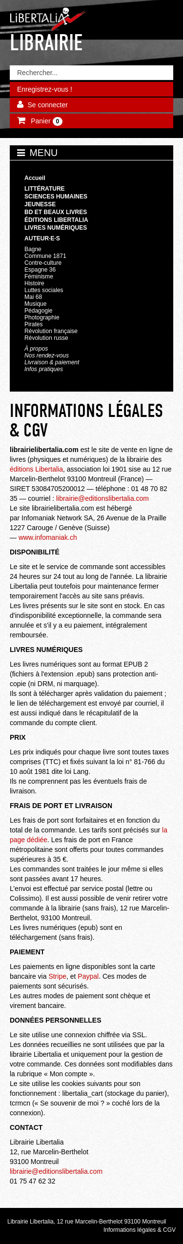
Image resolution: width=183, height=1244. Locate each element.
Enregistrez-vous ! (44, 89)
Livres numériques (55, 228)
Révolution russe (46, 338)
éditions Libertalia (36, 469)
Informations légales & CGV (139, 1229)
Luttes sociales (43, 290)
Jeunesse (40, 204)
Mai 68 (33, 297)
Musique (35, 304)
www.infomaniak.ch (48, 537)
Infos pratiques (43, 369)
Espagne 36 (40, 270)
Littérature (44, 189)
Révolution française (51, 331)
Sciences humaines (55, 196)
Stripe (56, 976)
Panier (45, 121)
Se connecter (47, 105)
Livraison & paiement (51, 362)
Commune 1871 (45, 256)
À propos (36, 349)
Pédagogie (38, 311)
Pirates (33, 324)
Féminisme (38, 276)
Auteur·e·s (42, 238)
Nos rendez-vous (46, 355)
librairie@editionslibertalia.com (102, 498)
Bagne (32, 249)
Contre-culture (42, 263)
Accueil (34, 178)
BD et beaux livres (55, 212)
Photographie (42, 317)
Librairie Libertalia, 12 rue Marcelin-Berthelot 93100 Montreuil (86, 1221)
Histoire (34, 283)
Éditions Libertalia (56, 220)
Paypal (88, 976)
